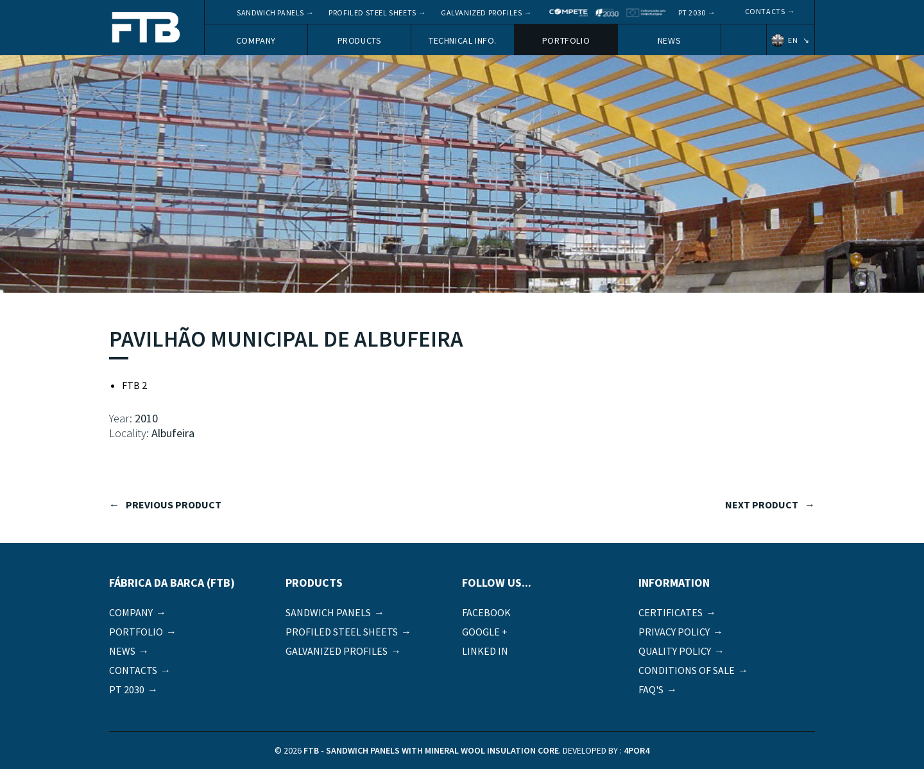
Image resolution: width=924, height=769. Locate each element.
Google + (485, 631)
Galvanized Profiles (481, 12)
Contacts (765, 11)
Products (360, 40)
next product (761, 504)
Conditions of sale (686, 670)
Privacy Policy (674, 631)
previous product (173, 504)
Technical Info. (463, 40)
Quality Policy (674, 650)
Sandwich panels (270, 12)
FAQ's (650, 689)
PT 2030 (692, 12)
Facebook (486, 612)
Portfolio (566, 40)
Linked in (485, 650)
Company (256, 40)
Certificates (670, 612)
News (669, 40)
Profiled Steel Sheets (372, 12)
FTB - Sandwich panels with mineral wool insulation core (146, 28)
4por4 (636, 750)
